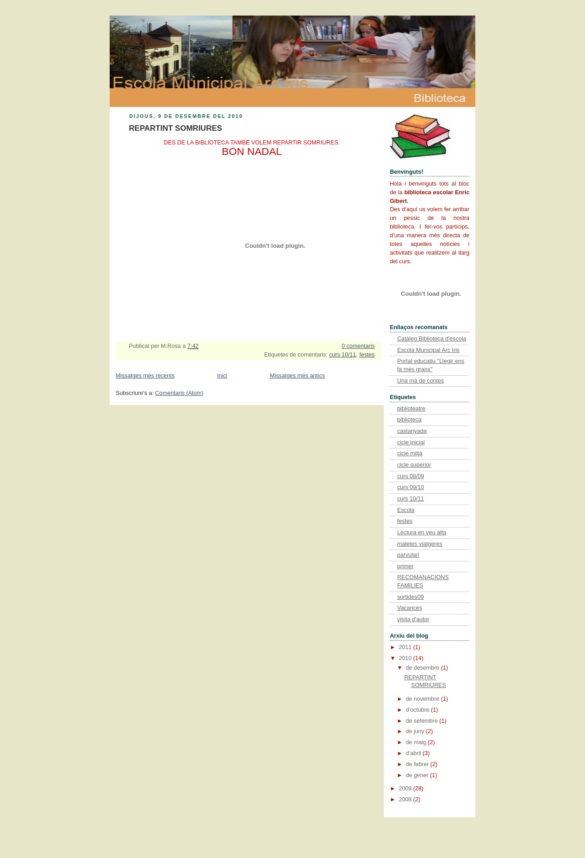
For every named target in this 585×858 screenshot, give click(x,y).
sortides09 (410, 597)
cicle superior (414, 465)
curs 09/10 (410, 487)
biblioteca (409, 419)
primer (405, 566)
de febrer (418, 764)
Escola (406, 510)
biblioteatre (411, 408)
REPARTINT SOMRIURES (175, 128)
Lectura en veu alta (421, 532)
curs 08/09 (410, 476)
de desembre (423, 668)
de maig (417, 742)
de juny (416, 731)
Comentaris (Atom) (179, 393)
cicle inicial (411, 442)
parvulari (408, 555)
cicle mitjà (409, 453)
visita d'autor (413, 619)
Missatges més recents (145, 376)
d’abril (414, 753)
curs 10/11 (342, 355)
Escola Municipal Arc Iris (428, 350)
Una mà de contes (420, 381)
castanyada (412, 431)
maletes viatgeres (419, 544)
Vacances (409, 608)
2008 (406, 799)
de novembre (423, 699)
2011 (406, 647)
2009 (406, 788)
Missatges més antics (297, 376)
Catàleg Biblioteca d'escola (431, 339)
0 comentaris (358, 346)
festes (367, 355)
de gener (418, 775)
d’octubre (418, 710)
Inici (222, 376)
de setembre (423, 721)
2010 (406, 658)
